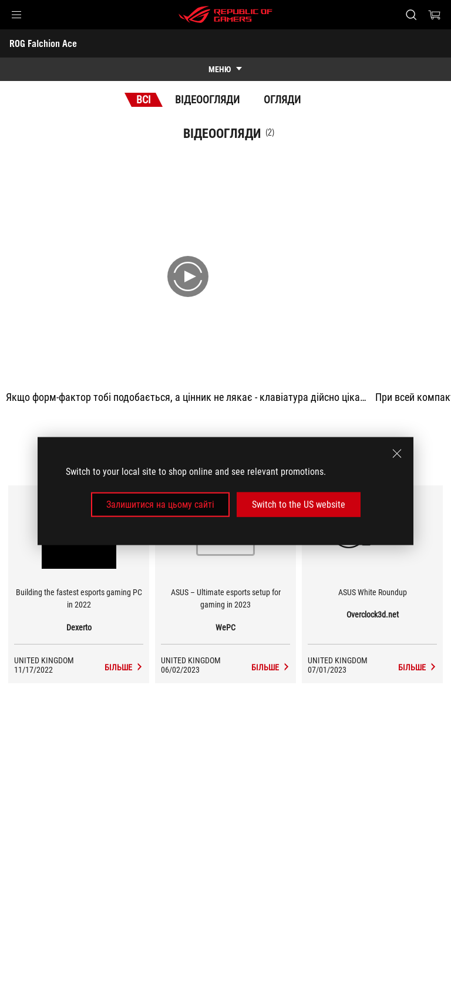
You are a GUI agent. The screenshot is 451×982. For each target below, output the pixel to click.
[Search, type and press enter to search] (410, 14)
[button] (16, 15)
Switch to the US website (298, 504)
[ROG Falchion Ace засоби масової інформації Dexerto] (124, 667)
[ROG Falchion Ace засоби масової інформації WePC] (270, 667)
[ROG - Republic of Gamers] (225, 14)
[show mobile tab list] (225, 69)
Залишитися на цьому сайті (160, 504)
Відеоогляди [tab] (207, 99)
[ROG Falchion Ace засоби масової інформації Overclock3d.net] (417, 667)
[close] (397, 453)
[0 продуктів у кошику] (435, 14)
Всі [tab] (143, 99)
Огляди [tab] (282, 99)
